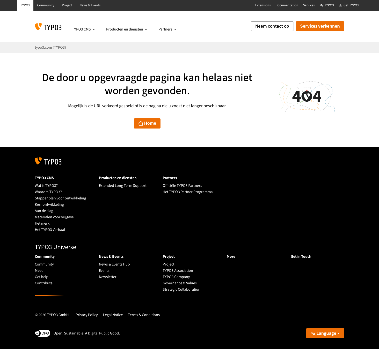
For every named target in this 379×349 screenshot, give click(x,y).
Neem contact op (272, 26)
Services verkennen (320, 26)
